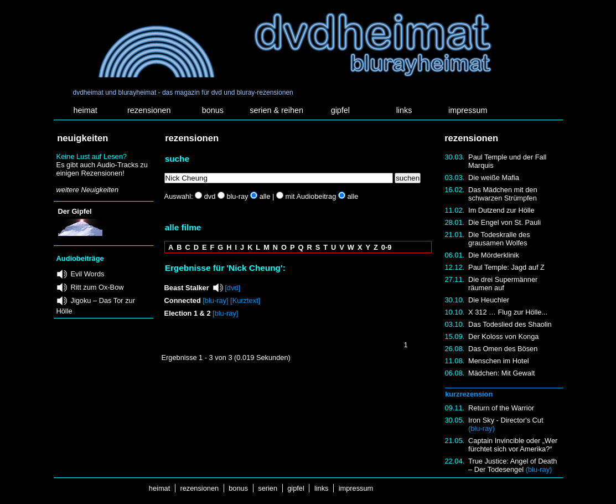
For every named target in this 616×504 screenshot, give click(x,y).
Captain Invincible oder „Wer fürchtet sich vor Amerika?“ (512, 444)
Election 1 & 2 (187, 313)
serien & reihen (276, 110)
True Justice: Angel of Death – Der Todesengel (512, 465)
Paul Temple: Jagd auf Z (506, 267)
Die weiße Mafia (493, 177)
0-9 (386, 247)
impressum (467, 110)
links (404, 110)
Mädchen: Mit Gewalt (501, 373)
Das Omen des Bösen (502, 348)
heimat (85, 110)
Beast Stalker (186, 288)
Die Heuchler (488, 300)
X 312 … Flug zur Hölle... (507, 312)
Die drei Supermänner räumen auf (502, 283)
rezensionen (148, 110)
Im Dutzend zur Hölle (501, 210)
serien (267, 488)
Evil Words (88, 274)
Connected (182, 300)
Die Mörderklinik (493, 255)
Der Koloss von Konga (503, 336)
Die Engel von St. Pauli (504, 222)
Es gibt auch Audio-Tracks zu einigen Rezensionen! (102, 169)
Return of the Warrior (501, 408)
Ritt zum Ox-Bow (97, 287)
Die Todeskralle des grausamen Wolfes (499, 238)
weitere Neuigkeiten (87, 190)
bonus (213, 110)
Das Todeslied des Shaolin (510, 324)
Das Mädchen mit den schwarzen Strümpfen (502, 194)
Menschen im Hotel (498, 361)
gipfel (340, 110)
